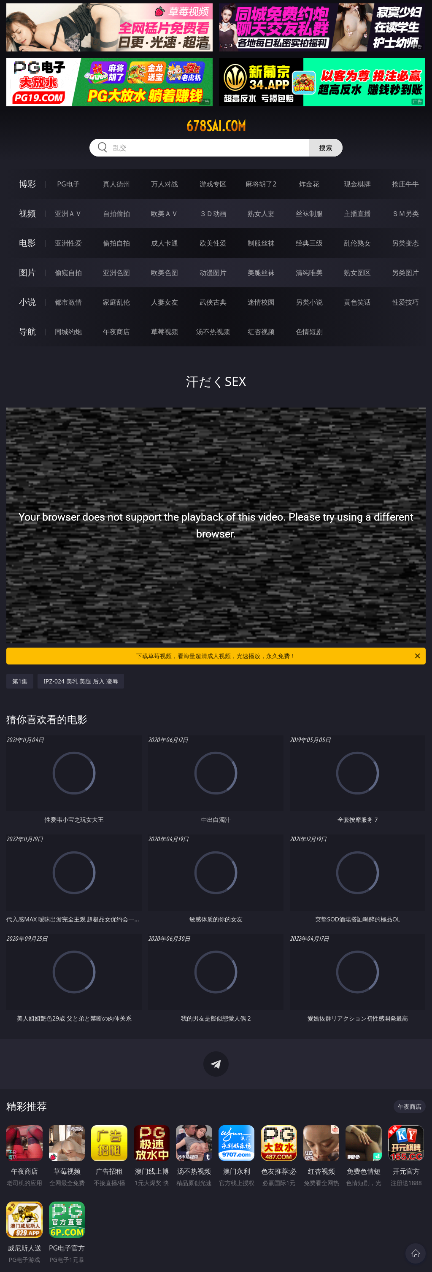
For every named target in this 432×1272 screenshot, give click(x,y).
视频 (27, 213)
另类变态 (405, 243)
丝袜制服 (309, 213)
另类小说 (309, 302)
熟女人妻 (261, 213)
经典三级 (309, 243)
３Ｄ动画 (213, 213)
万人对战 (164, 184)
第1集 (19, 681)
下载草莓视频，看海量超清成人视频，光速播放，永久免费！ (278, 656)
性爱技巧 (405, 302)
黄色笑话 (357, 302)
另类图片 (405, 272)
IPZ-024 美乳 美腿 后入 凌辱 (80, 681)
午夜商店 (116, 331)
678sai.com (216, 126)
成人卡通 (164, 243)
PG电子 (68, 184)
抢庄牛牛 (405, 184)
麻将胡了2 (261, 184)
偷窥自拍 (68, 272)
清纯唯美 (309, 272)
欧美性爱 (213, 243)
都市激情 (68, 302)
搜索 (325, 147)
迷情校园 (261, 302)
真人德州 (116, 184)
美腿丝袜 (261, 272)
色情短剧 (309, 331)
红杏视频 (261, 331)
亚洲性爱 (68, 243)
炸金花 (309, 184)
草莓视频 (164, 331)
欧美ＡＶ (164, 213)
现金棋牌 (357, 184)
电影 (27, 242)
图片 (27, 272)
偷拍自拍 (116, 243)
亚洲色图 (116, 272)
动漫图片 (213, 272)
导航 (27, 331)
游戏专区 (213, 184)
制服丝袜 (261, 243)
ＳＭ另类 (405, 213)
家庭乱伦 (116, 302)
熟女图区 (357, 272)
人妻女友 (164, 302)
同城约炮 (68, 331)
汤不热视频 (213, 331)
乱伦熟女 (357, 243)
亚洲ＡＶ (68, 213)
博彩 (27, 183)
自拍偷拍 (116, 213)
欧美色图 (164, 272)
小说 (27, 302)
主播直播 (357, 213)
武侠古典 (213, 302)
